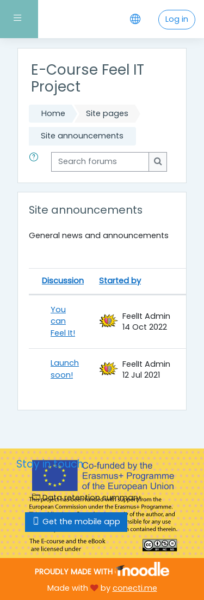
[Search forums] (100, 162)
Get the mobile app (76, 521)
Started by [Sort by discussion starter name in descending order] (120, 280)
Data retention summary (86, 497)
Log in (176, 19)
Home (53, 113)
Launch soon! (65, 368)
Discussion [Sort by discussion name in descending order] (63, 280)
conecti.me (135, 588)
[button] (36, 162)
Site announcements (82, 135)
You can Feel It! (63, 321)
